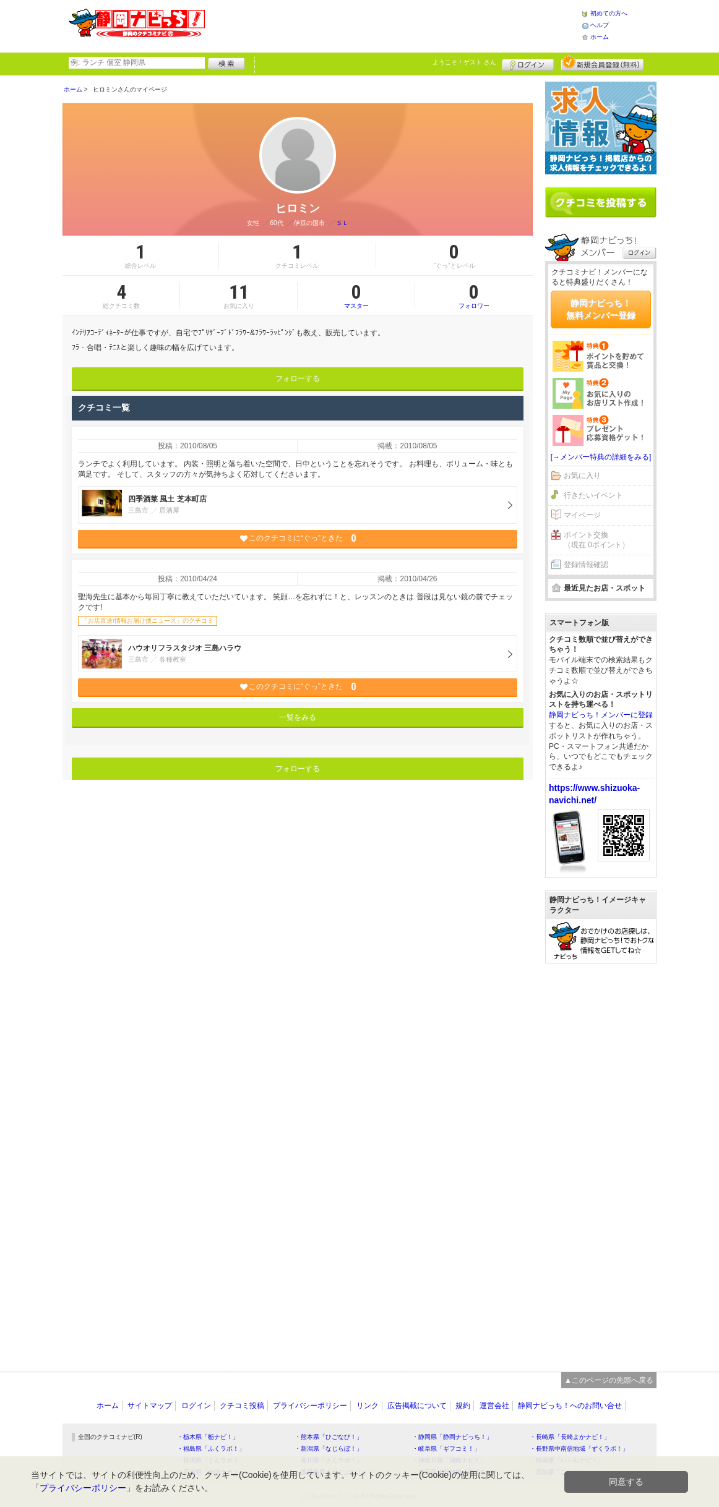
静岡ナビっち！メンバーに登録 (601, 715)
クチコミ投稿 (242, 1405)
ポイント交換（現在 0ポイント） (596, 540)
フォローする (297, 378)
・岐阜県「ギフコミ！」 (446, 1448)
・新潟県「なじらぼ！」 (329, 1448)
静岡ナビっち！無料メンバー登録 (600, 309)
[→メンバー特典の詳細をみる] (601, 457)
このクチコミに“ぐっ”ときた (297, 538)
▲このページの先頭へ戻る (608, 1380)
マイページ (582, 515)
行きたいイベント (593, 495)
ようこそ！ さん (464, 62)
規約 (462, 1405)
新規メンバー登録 (602, 63)
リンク (367, 1405)
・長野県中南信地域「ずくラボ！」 (579, 1448)
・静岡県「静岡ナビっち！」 (452, 1436)
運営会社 (494, 1405)
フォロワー (474, 295)
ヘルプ (599, 25)
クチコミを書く (601, 202)
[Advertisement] (393, 24)
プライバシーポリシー (310, 1405)
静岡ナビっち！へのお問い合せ (570, 1405)
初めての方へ (608, 13)
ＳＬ (342, 223)
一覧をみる (297, 717)
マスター (356, 295)
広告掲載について (417, 1405)
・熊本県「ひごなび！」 (329, 1436)
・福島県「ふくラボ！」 (211, 1448)
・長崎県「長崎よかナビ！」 (570, 1436)
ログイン (528, 63)
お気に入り (582, 475)
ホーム (599, 36)
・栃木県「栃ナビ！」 (208, 1436)
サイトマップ (149, 1405)
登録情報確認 (586, 564)
